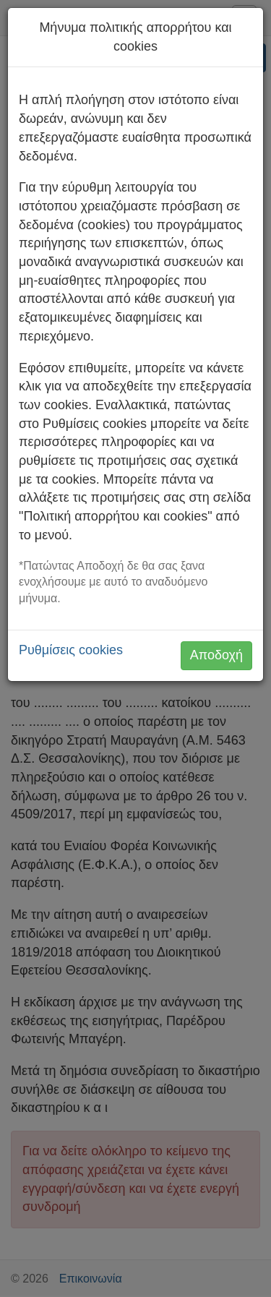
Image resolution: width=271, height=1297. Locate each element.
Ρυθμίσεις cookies (71, 650)
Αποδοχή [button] (216, 655)
